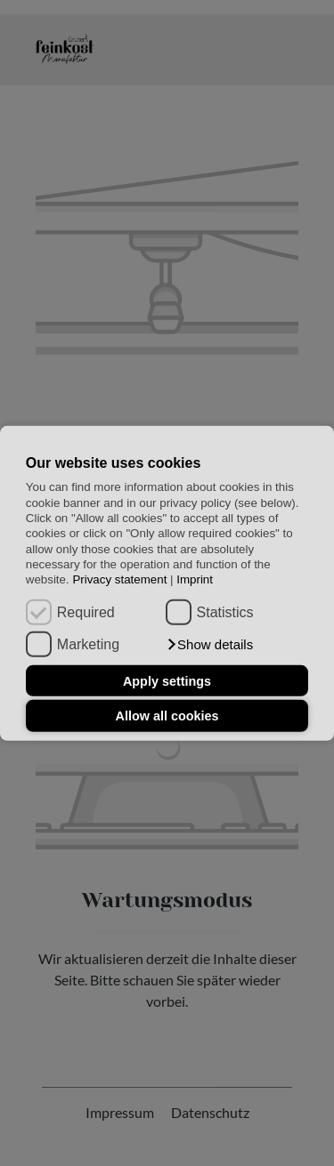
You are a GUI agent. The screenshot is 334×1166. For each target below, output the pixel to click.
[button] (210, 645)
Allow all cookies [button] (167, 716)
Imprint (194, 579)
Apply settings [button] (167, 680)
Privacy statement (119, 579)
